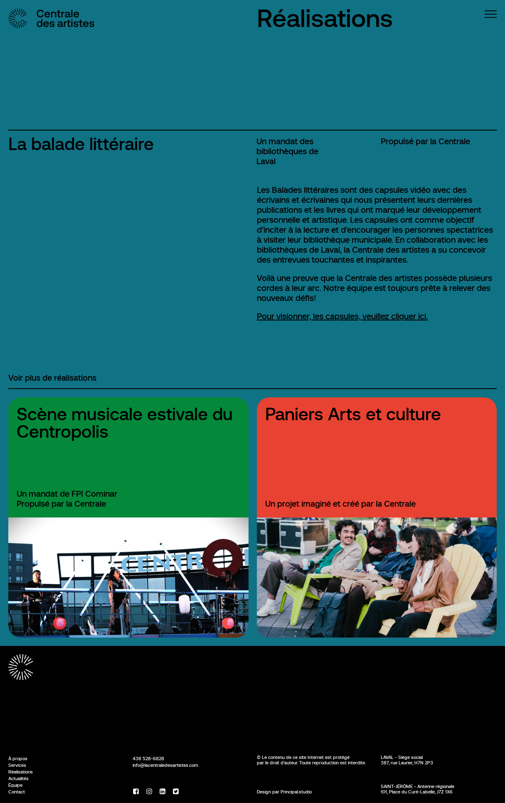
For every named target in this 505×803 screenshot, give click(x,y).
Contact (16, 791)
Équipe (15, 785)
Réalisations (325, 18)
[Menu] (491, 14)
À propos (17, 758)
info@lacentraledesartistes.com (165, 765)
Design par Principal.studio (284, 791)
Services (17, 765)
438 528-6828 (148, 758)
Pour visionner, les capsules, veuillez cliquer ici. (342, 316)
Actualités (18, 778)
